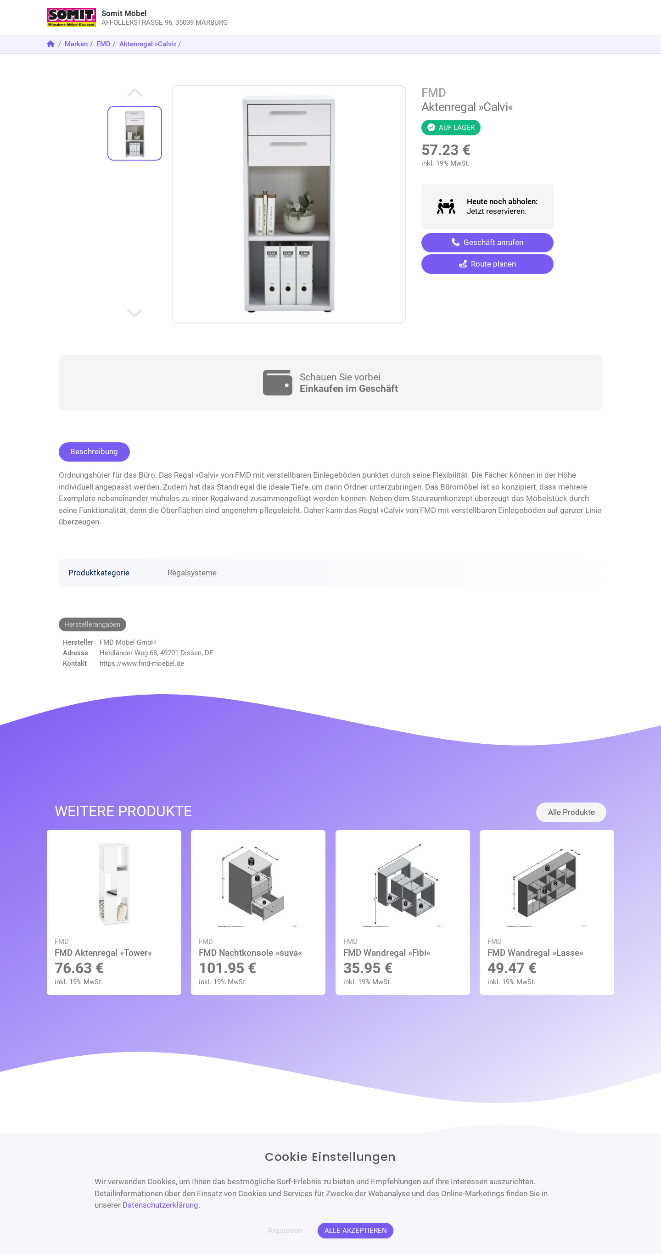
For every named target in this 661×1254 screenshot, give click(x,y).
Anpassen (285, 1230)
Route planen (487, 263)
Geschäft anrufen (487, 242)
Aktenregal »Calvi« (147, 44)
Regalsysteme (192, 572)
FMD (103, 44)
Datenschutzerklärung (160, 1204)
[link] (259, 17)
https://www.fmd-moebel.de (142, 663)
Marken (76, 44)
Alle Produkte (571, 812)
